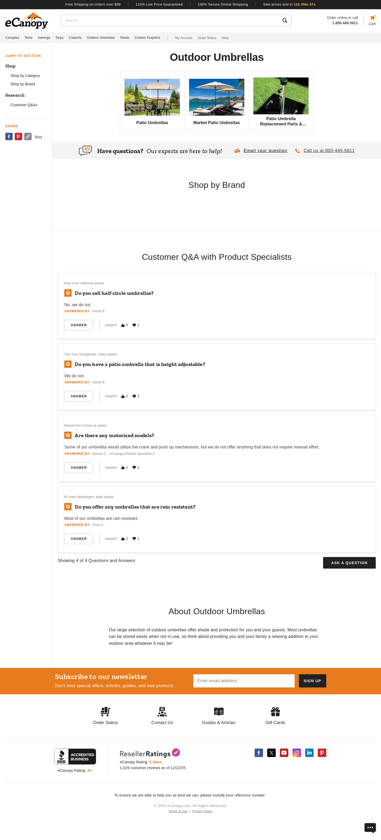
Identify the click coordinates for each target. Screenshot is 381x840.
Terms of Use (178, 811)
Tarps (60, 38)
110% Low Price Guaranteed (159, 4)
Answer (79, 325)
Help (225, 38)
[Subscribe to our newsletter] (312, 680)
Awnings (44, 38)
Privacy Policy (202, 811)
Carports (75, 38)
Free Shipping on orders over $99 (93, 4)
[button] (260, 150)
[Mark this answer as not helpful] (134, 325)
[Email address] (244, 680)
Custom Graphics (147, 38)
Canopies (12, 38)
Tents (28, 38)
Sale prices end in (289, 4)
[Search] (170, 20)
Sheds (125, 38)
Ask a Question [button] (349, 563)
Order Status (206, 38)
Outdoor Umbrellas (101, 38)
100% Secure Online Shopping (223, 4)
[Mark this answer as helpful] (123, 325)
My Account (183, 38)
